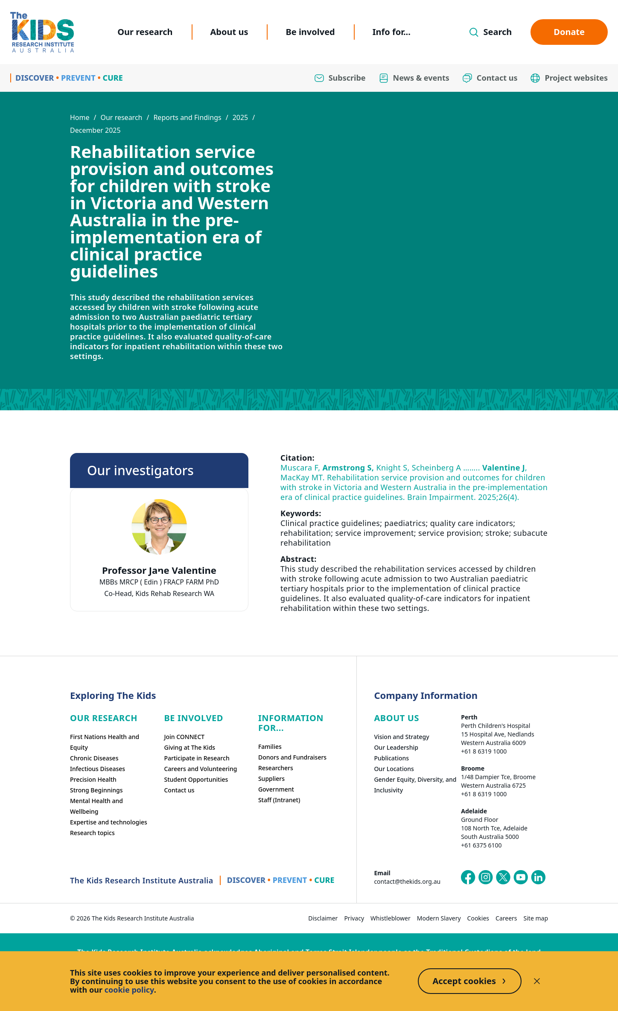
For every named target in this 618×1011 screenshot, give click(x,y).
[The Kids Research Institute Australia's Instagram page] (485, 877)
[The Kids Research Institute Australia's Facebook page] (468, 877)
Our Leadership (396, 747)
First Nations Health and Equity (104, 742)
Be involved (310, 32)
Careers (506, 918)
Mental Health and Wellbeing (96, 806)
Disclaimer (323, 918)
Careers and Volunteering (200, 769)
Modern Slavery (439, 918)
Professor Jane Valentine (159, 570)
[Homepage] (42, 32)
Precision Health (93, 779)
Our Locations (394, 769)
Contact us (179, 790)
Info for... (392, 32)
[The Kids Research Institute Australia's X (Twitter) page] (503, 877)
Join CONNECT (184, 737)
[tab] (159, 574)
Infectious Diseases (97, 769)
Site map (536, 918)
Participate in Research (196, 758)
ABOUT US (396, 718)
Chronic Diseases (94, 758)
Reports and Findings (187, 117)
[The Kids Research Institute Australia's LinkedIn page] (538, 877)
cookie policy (129, 990)
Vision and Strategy (401, 737)
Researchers (275, 768)
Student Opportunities (196, 779)
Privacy (354, 918)
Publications (391, 758)
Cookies (478, 918)
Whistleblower (390, 918)
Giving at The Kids (189, 747)
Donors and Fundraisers (292, 757)
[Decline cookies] (537, 981)
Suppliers (271, 778)
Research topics (92, 833)
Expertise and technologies (108, 822)
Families (270, 746)
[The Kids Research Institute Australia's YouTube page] (520, 877)
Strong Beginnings (96, 790)
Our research (144, 32)
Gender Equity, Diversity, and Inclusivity (415, 784)
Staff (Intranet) (279, 800)
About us (229, 32)
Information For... (291, 723)
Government (276, 789)
